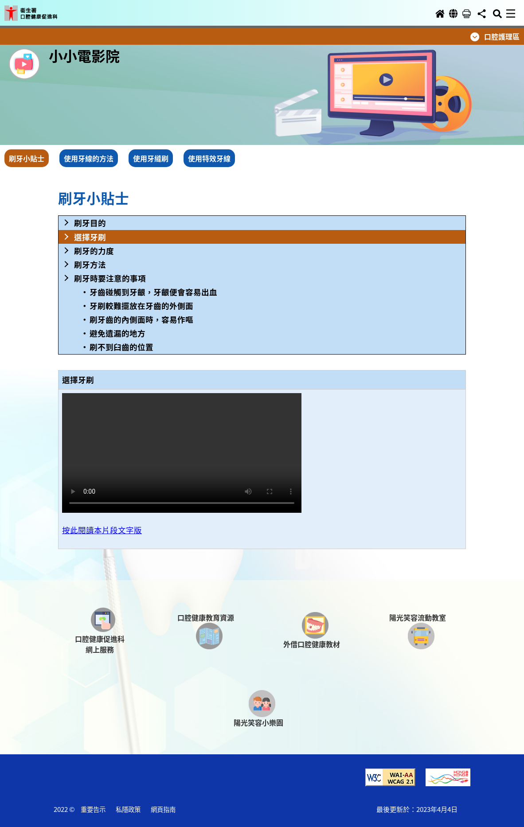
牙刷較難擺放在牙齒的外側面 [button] (141, 305)
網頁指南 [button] (163, 809)
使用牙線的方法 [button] (88, 158)
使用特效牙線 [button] (209, 158)
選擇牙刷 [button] (90, 236)
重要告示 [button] (93, 809)
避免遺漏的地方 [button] (117, 333)
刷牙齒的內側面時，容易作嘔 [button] (141, 319)
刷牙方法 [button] (90, 264)
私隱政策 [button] (128, 809)
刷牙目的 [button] (90, 222)
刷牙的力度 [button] (94, 250)
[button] (39, 9)
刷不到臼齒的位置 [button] (121, 346)
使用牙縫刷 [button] (150, 158)
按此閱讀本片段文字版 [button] (102, 529)
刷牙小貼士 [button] (26, 158)
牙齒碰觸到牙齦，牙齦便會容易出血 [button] (153, 291)
